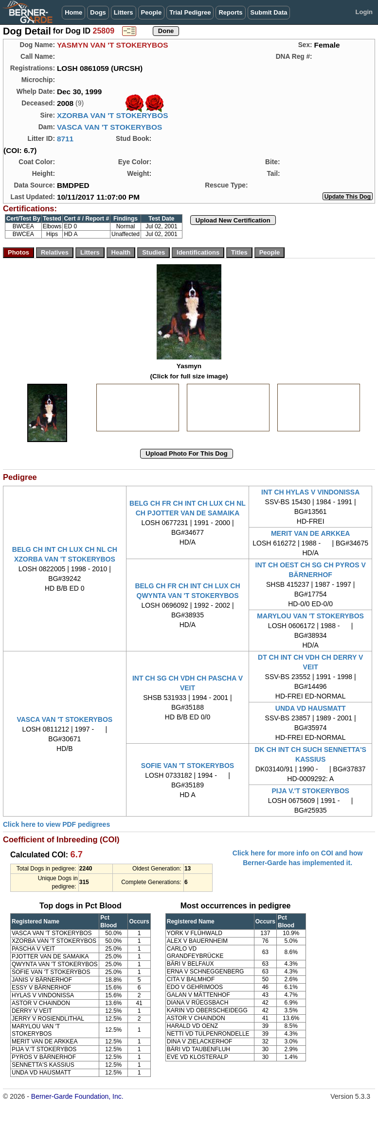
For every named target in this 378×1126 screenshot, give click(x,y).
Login (364, 12)
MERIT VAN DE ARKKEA (310, 533)
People (151, 12)
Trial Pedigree (190, 12)
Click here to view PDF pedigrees (56, 824)
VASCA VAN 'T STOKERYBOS (109, 127)
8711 (65, 139)
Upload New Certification (233, 220)
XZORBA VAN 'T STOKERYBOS (112, 115)
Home (73, 12)
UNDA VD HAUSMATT (310, 708)
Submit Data (269, 12)
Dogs (98, 12)
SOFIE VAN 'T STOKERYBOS (187, 765)
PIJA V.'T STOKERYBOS (310, 791)
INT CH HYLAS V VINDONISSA (310, 492)
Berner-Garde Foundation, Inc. (77, 1096)
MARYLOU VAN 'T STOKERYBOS (310, 616)
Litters (123, 12)
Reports (230, 12)
